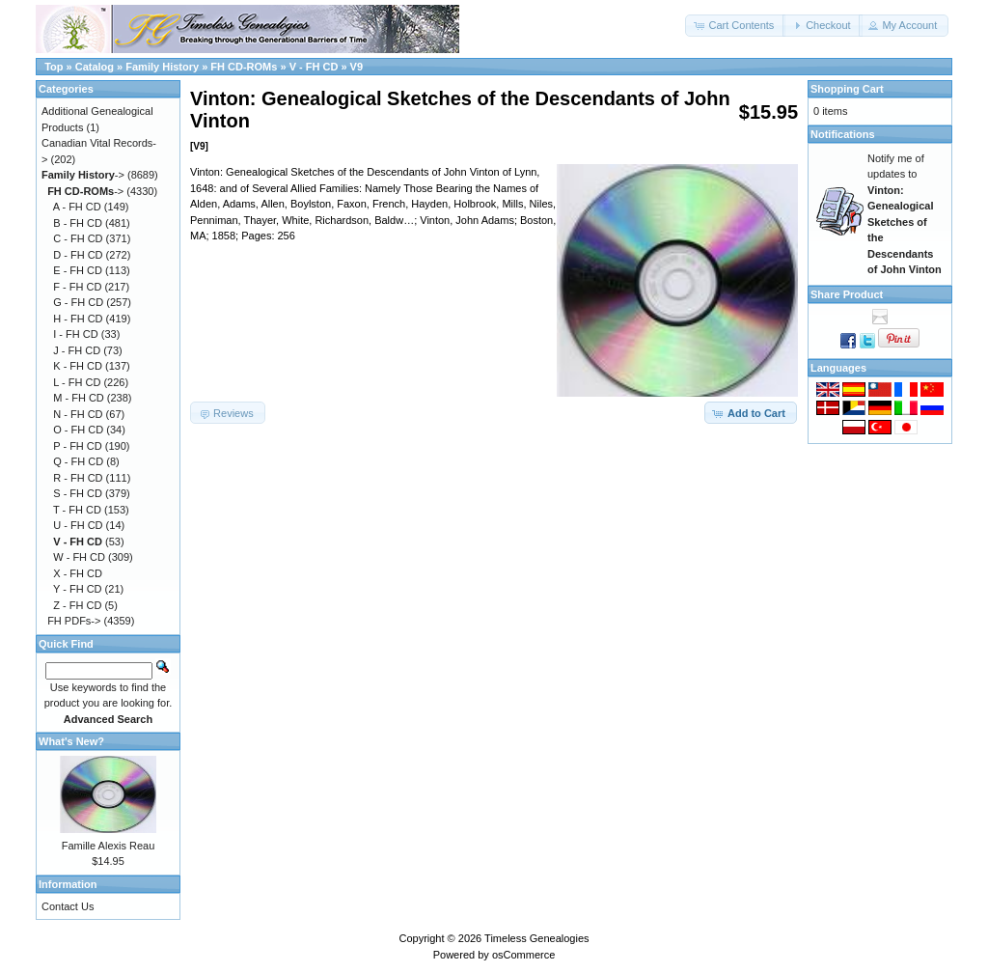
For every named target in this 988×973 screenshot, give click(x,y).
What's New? (71, 741)
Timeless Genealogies (536, 938)
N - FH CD (77, 414)
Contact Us (67, 906)
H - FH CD (77, 318)
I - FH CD (75, 334)
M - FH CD (78, 397)
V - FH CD (314, 66)
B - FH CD (77, 223)
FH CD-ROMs (243, 66)
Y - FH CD (77, 589)
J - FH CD (76, 350)
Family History (162, 66)
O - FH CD (78, 429)
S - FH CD (77, 493)
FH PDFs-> (73, 620)
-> (82, 175)
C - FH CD (77, 238)
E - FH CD (77, 270)
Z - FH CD (77, 605)
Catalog (94, 66)
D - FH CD (77, 255)
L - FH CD (76, 382)
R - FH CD (77, 478)
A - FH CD (77, 206)
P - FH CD (77, 446)
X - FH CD (77, 573)
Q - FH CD (78, 461)
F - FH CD (77, 286)
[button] (735, 25)
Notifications (842, 134)
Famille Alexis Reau (108, 845)
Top (53, 66)
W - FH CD (79, 557)
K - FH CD (77, 366)
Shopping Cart (847, 89)
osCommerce (523, 954)
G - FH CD (78, 302)
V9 (356, 66)
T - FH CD (77, 509)
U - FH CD (77, 525)
